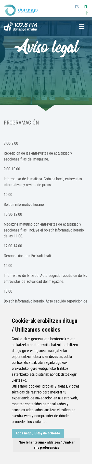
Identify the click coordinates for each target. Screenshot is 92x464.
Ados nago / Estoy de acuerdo (38, 433)
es (77, 7)
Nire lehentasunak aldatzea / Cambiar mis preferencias (47, 444)
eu (86, 7)
